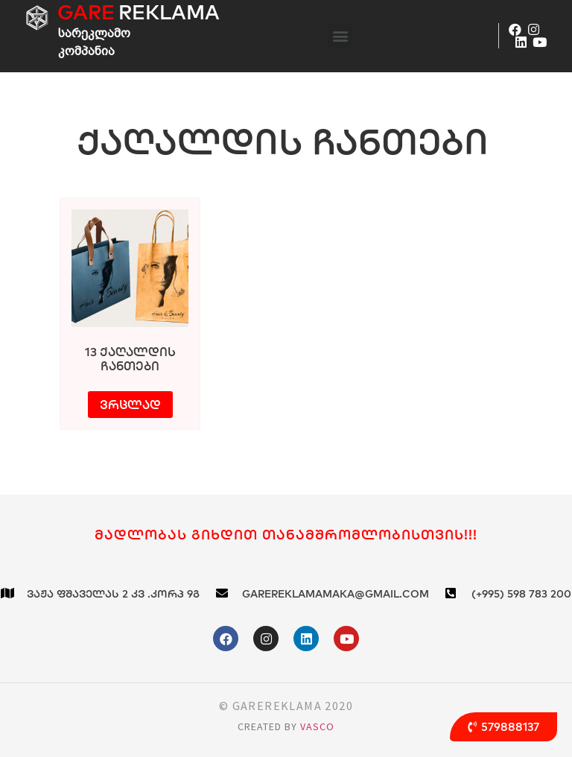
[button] (503, 726)
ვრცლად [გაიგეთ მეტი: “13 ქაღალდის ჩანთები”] (130, 404)
